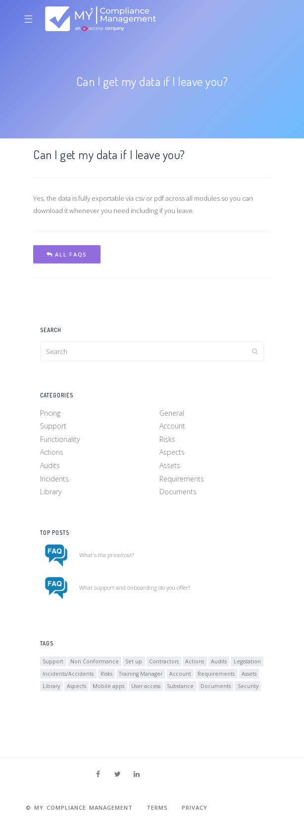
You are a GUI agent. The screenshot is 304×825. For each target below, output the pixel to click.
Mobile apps (108, 686)
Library (50, 491)
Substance (180, 686)
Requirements (181, 478)
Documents (178, 491)
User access (145, 686)
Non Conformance (94, 661)
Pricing (50, 413)
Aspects (172, 452)
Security (248, 686)
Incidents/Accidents (68, 673)
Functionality (60, 439)
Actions (51, 452)
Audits (50, 465)
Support (53, 426)
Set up (133, 661)
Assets (169, 465)
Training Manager (140, 673)
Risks (167, 439)
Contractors (164, 661)
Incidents (54, 478)
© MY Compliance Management (79, 807)
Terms (157, 807)
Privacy (194, 807)
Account (172, 426)
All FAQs (67, 254)
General (171, 413)
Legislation (247, 661)
